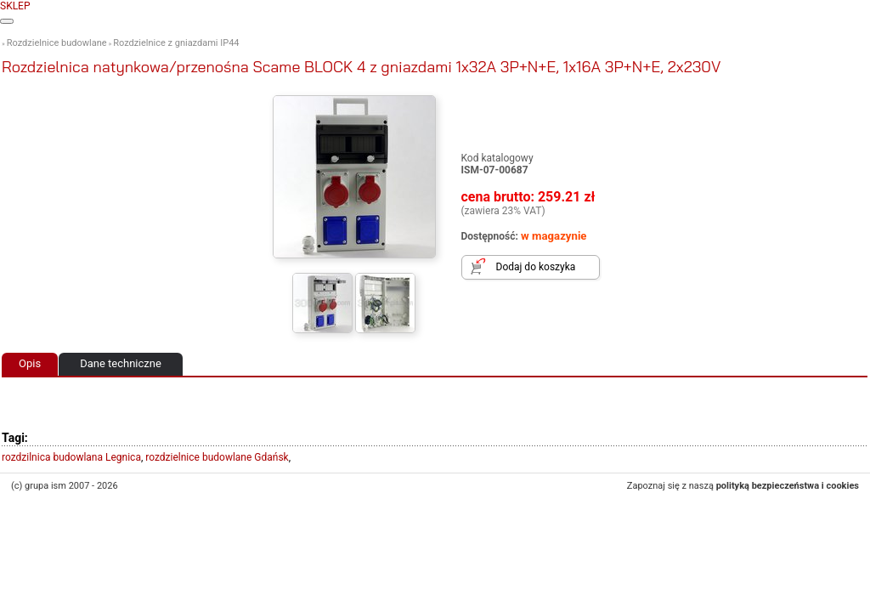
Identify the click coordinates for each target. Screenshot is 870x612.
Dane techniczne (120, 363)
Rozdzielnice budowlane (57, 42)
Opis (30, 363)
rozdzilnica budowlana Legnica (71, 457)
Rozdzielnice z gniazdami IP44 (176, 42)
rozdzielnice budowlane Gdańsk (216, 457)
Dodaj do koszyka (536, 267)
